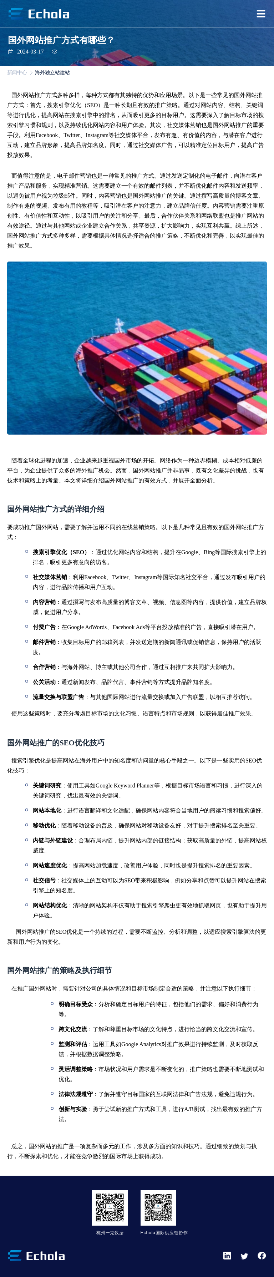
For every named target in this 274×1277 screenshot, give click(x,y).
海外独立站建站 (52, 72)
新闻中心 (17, 72)
